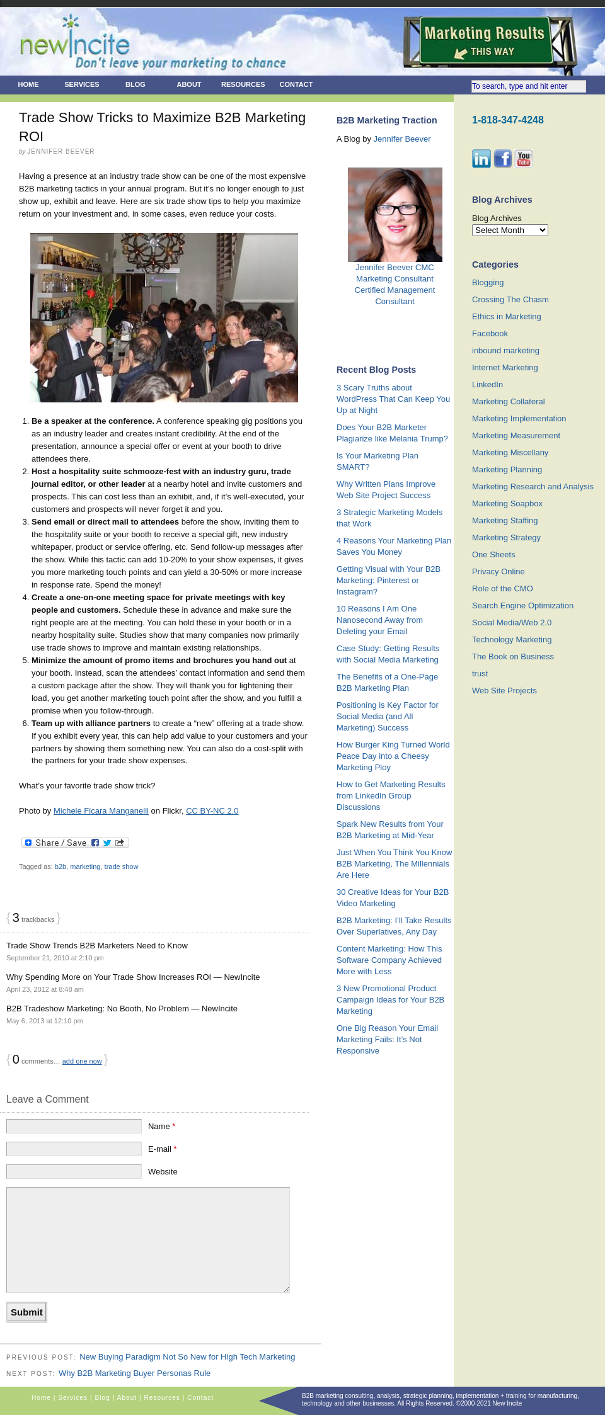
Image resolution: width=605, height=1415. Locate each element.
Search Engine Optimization (522, 605)
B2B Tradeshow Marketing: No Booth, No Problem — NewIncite (122, 1008)
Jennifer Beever (402, 139)
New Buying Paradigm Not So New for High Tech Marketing (187, 1356)
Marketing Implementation (519, 418)
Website (163, 1171)
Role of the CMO (502, 588)
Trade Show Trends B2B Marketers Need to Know (97, 945)
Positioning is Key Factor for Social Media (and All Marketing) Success (388, 716)
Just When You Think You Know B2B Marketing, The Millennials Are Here (394, 864)
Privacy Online (498, 571)
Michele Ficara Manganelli (101, 810)
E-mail (162, 1149)
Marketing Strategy (506, 537)
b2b (60, 866)
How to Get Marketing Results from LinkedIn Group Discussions (391, 796)
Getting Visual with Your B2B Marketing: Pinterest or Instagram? (389, 580)
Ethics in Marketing (506, 316)
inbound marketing (505, 350)
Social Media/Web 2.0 (511, 622)
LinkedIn (487, 384)
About (188, 84)
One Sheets (494, 554)
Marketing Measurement (516, 435)
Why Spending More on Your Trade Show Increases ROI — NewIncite (133, 977)
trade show (122, 866)
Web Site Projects (504, 690)
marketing (85, 866)
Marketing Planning (507, 469)
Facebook (490, 333)
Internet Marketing (505, 367)
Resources (243, 84)
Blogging (488, 282)
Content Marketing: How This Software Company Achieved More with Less (389, 960)
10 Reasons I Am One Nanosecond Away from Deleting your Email (380, 620)
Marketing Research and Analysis (533, 486)
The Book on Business (513, 656)
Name (161, 1126)
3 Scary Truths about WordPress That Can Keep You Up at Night (393, 399)
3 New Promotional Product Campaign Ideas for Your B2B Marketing (390, 1000)
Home (28, 84)
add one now (82, 1061)
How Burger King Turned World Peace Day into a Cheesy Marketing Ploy (393, 756)
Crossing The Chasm (510, 299)
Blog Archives (497, 218)
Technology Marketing (511, 639)
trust (480, 673)
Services (81, 84)
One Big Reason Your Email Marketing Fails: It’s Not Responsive (387, 1039)
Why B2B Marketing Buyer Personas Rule (134, 1373)
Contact (296, 84)
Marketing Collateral (508, 401)
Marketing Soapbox (507, 503)
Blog (135, 84)
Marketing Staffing (505, 520)
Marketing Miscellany (510, 452)
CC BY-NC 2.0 (212, 810)
